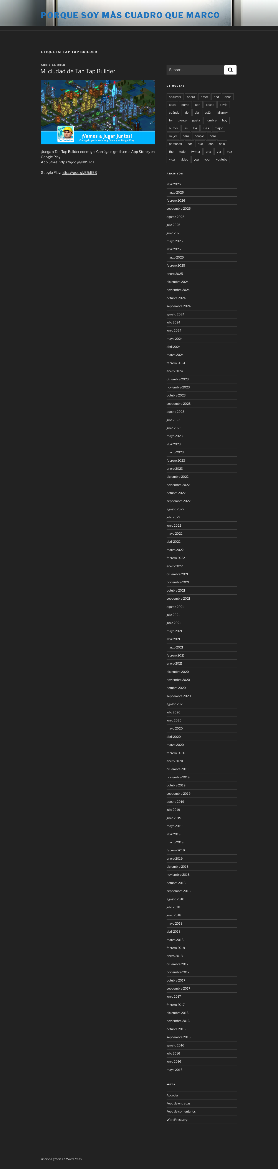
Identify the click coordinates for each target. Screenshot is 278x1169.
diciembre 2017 (177, 964)
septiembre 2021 (178, 598)
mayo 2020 (175, 728)
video (184, 159)
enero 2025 (175, 273)
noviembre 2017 (178, 972)
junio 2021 (174, 623)
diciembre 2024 (178, 282)
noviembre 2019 (178, 777)
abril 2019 (173, 834)
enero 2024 (175, 371)
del (187, 112)
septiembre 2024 (179, 306)
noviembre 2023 (178, 387)
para (186, 136)
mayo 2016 (174, 1069)
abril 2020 (174, 736)
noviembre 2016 (178, 1021)
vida (172, 159)
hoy (224, 120)
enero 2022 (175, 566)
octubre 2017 (176, 980)
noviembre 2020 (178, 680)
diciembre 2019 (178, 769)
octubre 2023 (176, 395)
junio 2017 (174, 996)
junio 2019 (174, 818)
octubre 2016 (176, 1029)
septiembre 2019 (178, 793)
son (210, 144)
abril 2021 (173, 639)
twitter (195, 151)
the (171, 151)
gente (183, 120)
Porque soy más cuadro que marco (130, 15)
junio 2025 (174, 233)
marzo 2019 (175, 842)
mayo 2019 (174, 826)
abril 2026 (174, 184)
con (197, 104)
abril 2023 (174, 444)
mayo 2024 (175, 338)
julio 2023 (173, 420)
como (185, 104)
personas (175, 144)
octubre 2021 (176, 590)
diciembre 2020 (178, 671)
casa (172, 104)
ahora (191, 97)
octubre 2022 (176, 493)
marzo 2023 (175, 452)
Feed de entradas (178, 1103)
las (186, 128)
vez (229, 151)
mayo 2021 (174, 631)
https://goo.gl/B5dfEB (79, 173)
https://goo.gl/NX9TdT (77, 162)
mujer (173, 136)
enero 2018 (175, 956)
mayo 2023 (175, 436)
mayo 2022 (174, 533)
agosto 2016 (175, 1045)
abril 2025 (174, 249)
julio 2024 (173, 322)
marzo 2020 (175, 744)
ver (219, 151)
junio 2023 (174, 428)
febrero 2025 (176, 265)
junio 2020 (174, 720)
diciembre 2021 (177, 574)
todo (182, 151)
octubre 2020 (176, 688)
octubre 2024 (176, 298)
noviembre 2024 (178, 290)
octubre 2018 (176, 883)
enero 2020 (175, 761)
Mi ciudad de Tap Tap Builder (77, 71)
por (189, 144)
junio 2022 (174, 525)
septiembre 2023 (179, 403)
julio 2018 (173, 907)
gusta (196, 120)
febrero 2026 (176, 200)
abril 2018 (173, 931)
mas (206, 128)
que (200, 144)
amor (204, 97)
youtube (221, 159)
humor (173, 128)
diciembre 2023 (178, 379)
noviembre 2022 (178, 485)
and (216, 97)
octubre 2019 (176, 785)
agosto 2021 (175, 607)
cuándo (174, 112)
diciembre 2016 (178, 1013)
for (171, 120)
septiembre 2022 (178, 501)
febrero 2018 (176, 948)
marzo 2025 (175, 257)
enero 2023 (175, 468)
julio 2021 (173, 615)
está (208, 112)
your (207, 159)
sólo (222, 144)
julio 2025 (173, 225)
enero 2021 (174, 663)
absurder (175, 97)
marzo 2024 (175, 355)
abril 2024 (174, 346)
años (228, 97)
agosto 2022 (175, 509)
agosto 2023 (175, 411)
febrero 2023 (176, 460)
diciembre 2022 (178, 476)
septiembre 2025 (179, 208)
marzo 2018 (175, 940)
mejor (219, 128)
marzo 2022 (175, 550)
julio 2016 (173, 1053)
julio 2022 (173, 517)
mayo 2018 (174, 923)
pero (213, 136)
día (197, 112)
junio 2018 (174, 915)
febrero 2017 (176, 1005)
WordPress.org (177, 1119)
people (199, 136)
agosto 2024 (175, 314)
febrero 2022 (176, 558)
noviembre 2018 (178, 874)
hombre (211, 120)
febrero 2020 (176, 753)
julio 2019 (173, 809)
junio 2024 (174, 330)
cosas (210, 104)
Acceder (172, 1095)
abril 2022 (173, 541)
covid (223, 104)
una (208, 151)
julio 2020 (173, 712)
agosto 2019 (175, 801)
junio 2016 (174, 1061)
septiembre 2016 (178, 1037)
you (196, 159)
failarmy (222, 112)
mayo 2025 (175, 241)
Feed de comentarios (181, 1111)
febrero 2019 (176, 850)
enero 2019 (175, 858)
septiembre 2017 (178, 988)
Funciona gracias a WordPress (61, 1159)
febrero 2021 (176, 655)
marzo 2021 (175, 647)
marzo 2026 (175, 192)
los (195, 128)
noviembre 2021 (178, 582)
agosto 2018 (175, 899)
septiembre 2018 (178, 891)
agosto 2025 (175, 217)
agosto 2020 (176, 704)
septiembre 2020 (179, 696)
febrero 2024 (176, 363)
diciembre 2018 (178, 866)
